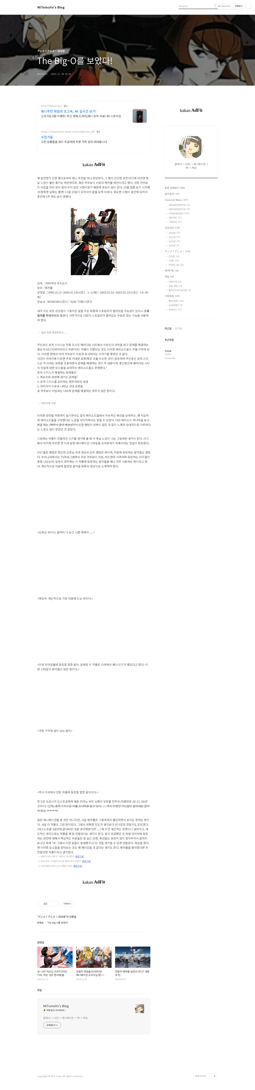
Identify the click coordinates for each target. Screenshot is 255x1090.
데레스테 (175, 281)
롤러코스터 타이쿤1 (180, 290)
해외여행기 (176, 301)
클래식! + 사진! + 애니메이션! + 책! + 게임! (65, 1018)
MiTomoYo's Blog (50, 7)
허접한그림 (176, 264)
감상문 (174, 256)
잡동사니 (175, 309)
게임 (169, 276)
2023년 (174, 245)
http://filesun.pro (51, 105)
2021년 (174, 237)
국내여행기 (176, 305)
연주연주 (175, 217)
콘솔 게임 (175, 286)
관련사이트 (200, 1076)
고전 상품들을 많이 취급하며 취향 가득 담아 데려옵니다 (74, 142)
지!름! (174, 260)
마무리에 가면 (48, 403)
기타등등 (175, 222)
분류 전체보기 (175, 188)
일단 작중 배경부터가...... (54, 332)
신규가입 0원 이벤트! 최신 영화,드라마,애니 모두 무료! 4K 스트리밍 (81, 116)
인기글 (178, 328)
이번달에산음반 (179, 213)
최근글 (168, 328)
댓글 (39, 990)
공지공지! (172, 194)
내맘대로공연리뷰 (179, 205)
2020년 (174, 232)
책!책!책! (172, 270)
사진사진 (172, 227)
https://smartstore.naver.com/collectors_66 (68, 131)
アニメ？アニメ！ (177, 251)
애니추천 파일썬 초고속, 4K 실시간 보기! (68, 111)
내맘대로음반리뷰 (179, 209)
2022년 (174, 241)
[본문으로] (79, 856)
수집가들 (47, 137)
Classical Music (176, 200)
